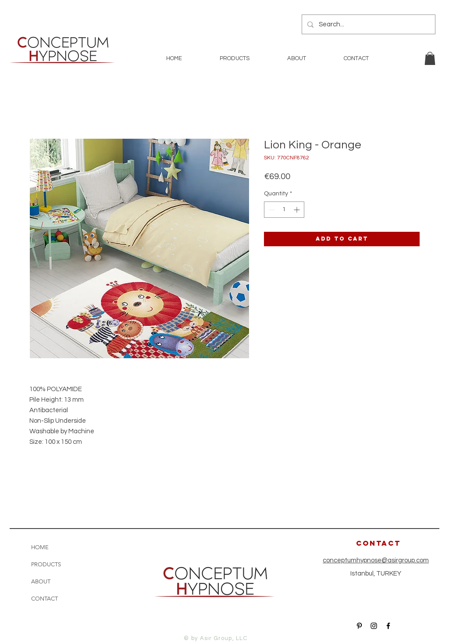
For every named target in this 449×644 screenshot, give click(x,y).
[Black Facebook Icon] (388, 626)
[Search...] (368, 24)
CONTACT (44, 598)
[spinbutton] (284, 209)
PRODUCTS (46, 564)
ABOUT (40, 581)
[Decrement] (270, 209)
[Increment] (297, 209)
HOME (40, 547)
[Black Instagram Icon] (374, 626)
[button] (429, 58)
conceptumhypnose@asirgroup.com (376, 560)
